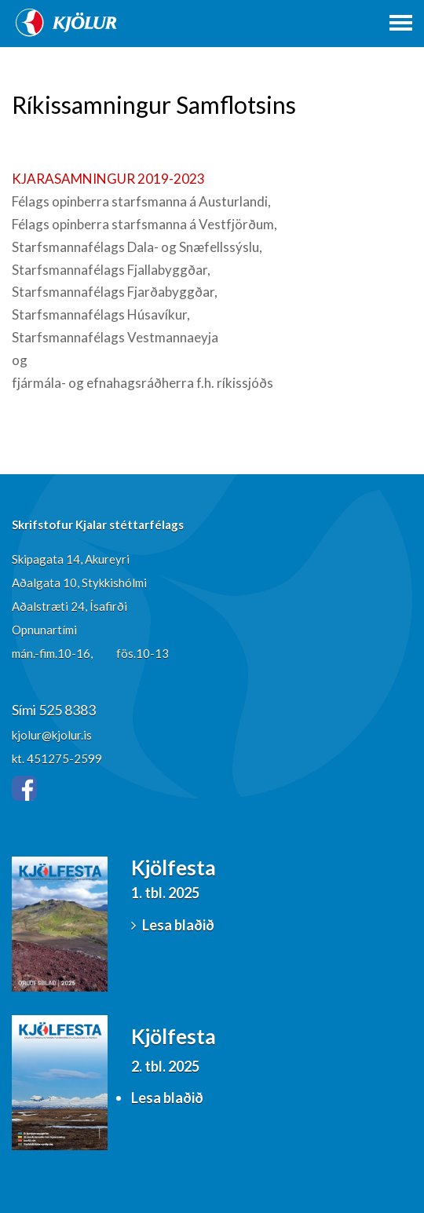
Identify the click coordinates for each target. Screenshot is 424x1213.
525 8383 (67, 709)
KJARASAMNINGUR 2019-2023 (108, 178)
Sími (25, 709)
